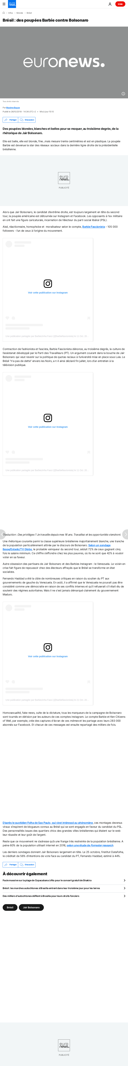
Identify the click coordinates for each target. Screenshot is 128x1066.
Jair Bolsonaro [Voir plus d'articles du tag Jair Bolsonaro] (31, 907)
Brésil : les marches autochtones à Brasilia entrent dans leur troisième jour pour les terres (51, 888)
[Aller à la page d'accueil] (12, 4)
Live (120, 3)
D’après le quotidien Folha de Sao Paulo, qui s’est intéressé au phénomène (48, 822)
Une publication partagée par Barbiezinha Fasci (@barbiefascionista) (40, 336)
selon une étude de (90, 845)
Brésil (29, 13)
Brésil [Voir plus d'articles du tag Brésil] (10, 907)
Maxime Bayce (13, 107)
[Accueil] (4, 13)
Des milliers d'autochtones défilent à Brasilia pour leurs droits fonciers (41, 896)
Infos (10, 13)
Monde (19, 13)
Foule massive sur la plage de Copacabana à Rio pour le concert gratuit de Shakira (47, 880)
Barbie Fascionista (93, 226)
